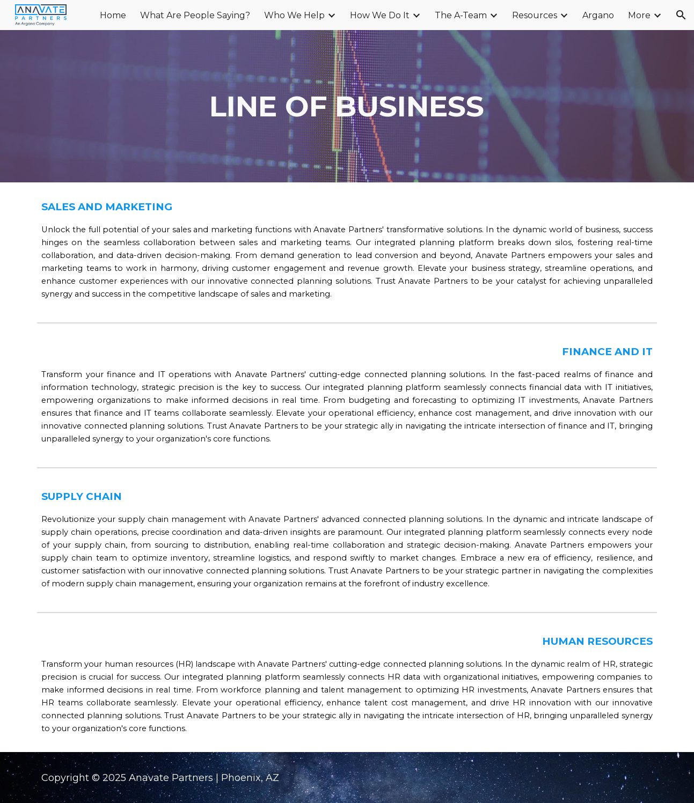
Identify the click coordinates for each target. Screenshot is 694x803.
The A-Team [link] (461, 15)
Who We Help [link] (294, 15)
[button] (681, 15)
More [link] (639, 15)
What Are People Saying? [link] (195, 15)
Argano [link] (598, 15)
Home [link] (113, 15)
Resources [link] (534, 15)
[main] (347, 106)
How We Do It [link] (380, 15)
